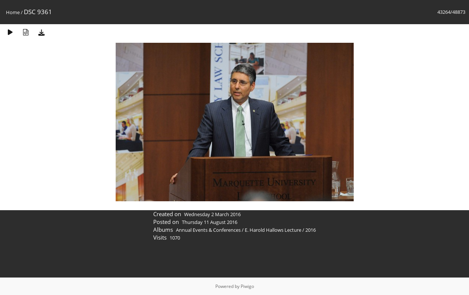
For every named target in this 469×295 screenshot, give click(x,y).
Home (13, 12)
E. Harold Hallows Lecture (273, 230)
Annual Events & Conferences (208, 230)
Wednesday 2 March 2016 (212, 214)
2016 (310, 230)
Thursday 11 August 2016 (209, 222)
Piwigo (247, 286)
